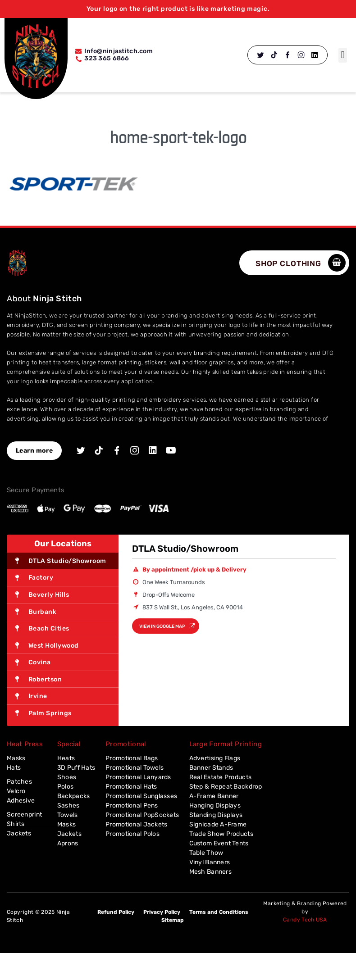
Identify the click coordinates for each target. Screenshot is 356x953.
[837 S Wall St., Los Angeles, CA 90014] (234, 680)
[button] (342, 55)
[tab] (63, 561)
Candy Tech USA (305, 920)
